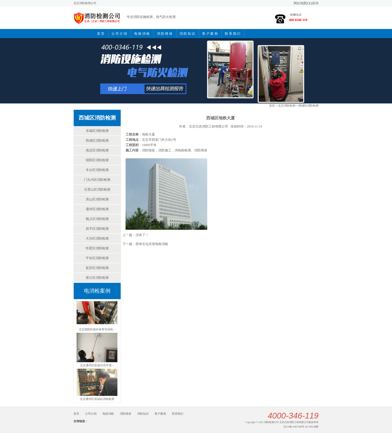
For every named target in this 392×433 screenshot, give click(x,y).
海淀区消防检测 (97, 150)
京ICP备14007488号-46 (295, 426)
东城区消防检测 (97, 130)
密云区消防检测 (97, 277)
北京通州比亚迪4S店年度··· (97, 365)
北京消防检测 (286, 105)
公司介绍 (119, 33)
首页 (101, 33)
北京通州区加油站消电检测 (97, 399)
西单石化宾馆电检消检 (152, 244)
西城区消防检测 (97, 118)
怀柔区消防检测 (97, 248)
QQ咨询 (312, 3)
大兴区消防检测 (97, 238)
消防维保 (165, 33)
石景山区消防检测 (97, 189)
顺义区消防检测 (97, 219)
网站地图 (300, 3)
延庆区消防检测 (97, 268)
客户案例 (210, 33)
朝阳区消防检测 (97, 160)
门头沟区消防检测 (97, 179)
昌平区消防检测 (97, 228)
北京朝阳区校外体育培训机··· (97, 329)
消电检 (179, 150)
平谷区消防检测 (97, 258)
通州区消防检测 (97, 209)
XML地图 (313, 426)
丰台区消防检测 (97, 170)
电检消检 (142, 33)
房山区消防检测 (97, 199)
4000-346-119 (293, 415)
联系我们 (233, 33)
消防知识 (187, 33)
